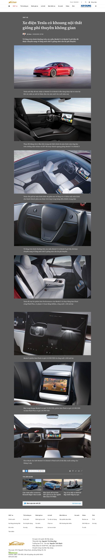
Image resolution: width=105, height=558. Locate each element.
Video (67, 6)
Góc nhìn (11, 527)
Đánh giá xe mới (40, 519)
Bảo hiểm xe (51, 6)
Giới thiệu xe (85, 523)
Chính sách (11, 519)
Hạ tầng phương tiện (14, 523)
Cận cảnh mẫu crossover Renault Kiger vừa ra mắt (32, 494)
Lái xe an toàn (52, 527)
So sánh (37, 523)
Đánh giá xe (34, 6)
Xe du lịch (26, 519)
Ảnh (73, 6)
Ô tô (93, 519)
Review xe (85, 519)
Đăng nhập (94, 2)
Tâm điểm (11, 531)
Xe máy (25, 527)
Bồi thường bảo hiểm (66, 523)
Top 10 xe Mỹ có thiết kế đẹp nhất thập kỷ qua (72, 494)
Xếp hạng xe (39, 527)
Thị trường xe (24, 6)
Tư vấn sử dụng (52, 519)
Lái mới (43, 6)
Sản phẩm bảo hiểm (65, 519)
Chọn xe (50, 523)
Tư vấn (84, 527)
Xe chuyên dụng (28, 523)
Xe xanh (60, 6)
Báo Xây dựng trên (37, 471)
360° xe (15, 6)
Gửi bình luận (76, 503)
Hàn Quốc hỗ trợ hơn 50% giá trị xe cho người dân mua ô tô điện (52, 495)
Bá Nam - (29, 34)
